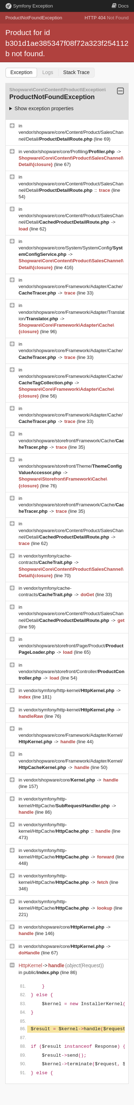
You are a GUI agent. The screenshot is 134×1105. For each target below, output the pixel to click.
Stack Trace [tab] (76, 72)
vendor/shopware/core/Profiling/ (70, 151)
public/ (42, 972)
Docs (120, 6)
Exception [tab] (21, 72)
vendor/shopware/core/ (60, 780)
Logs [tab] (47, 72)
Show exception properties (44, 108)
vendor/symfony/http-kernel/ (70, 690)
